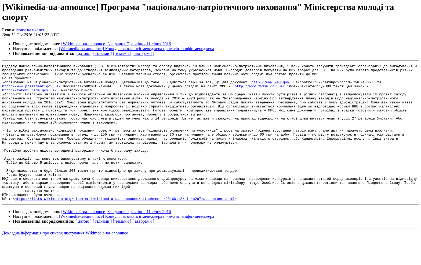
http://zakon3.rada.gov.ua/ (29, 95)
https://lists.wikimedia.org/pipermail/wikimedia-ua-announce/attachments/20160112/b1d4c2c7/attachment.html (125, 225)
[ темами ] (122, 53)
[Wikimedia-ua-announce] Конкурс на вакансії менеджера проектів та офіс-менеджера (136, 48)
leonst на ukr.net (30, 30)
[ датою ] (83, 53)
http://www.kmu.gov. (271, 86)
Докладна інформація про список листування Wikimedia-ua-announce (65, 260)
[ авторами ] (143, 53)
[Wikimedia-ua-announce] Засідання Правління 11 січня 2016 (116, 44)
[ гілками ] (102, 53)
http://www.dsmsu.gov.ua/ (260, 90)
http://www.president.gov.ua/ (31, 90)
